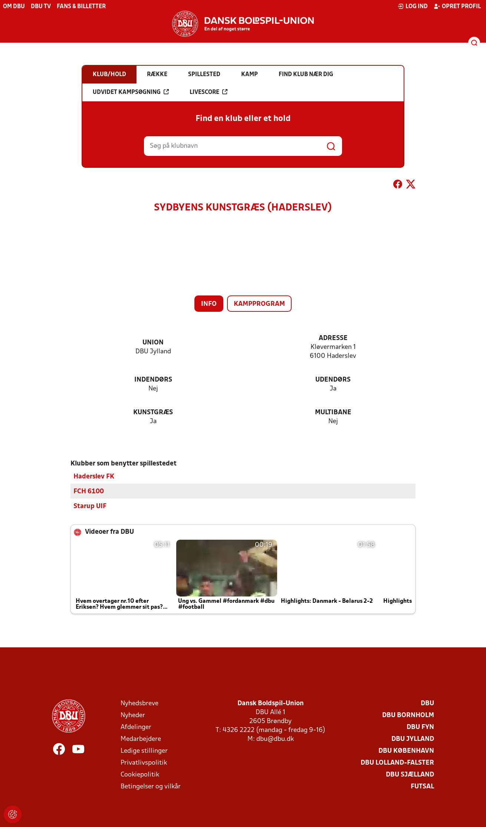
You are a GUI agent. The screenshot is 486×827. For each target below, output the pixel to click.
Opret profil (457, 6)
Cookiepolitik (140, 774)
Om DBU (14, 6)
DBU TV (41, 6)
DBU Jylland (412, 739)
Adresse (333, 338)
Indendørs (153, 380)
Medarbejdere (141, 739)
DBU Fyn (420, 727)
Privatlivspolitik (144, 762)
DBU (427, 703)
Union (153, 343)
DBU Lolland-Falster (397, 762)
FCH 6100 (88, 491)
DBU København (406, 751)
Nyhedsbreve (139, 703)
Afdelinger (136, 727)
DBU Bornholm (408, 715)
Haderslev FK (93, 476)
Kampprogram (259, 304)
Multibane (333, 412)
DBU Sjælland (410, 774)
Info (209, 304)
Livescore (208, 92)
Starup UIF (89, 506)
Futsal (422, 786)
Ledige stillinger (144, 751)
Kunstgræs (153, 412)
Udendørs (333, 380)
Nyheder (133, 715)
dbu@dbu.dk (275, 739)
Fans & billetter (81, 6)
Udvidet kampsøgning (131, 92)
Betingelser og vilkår (151, 786)
